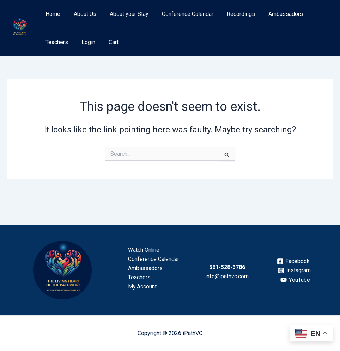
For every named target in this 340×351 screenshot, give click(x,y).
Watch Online (143, 249)
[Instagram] (294, 270)
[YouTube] (295, 279)
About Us (82, 14)
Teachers (314, 14)
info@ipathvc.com (227, 276)
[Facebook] (293, 261)
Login (51, 42)
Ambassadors (274, 14)
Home (51, 14)
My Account (141, 287)
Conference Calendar (180, 14)
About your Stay (123, 14)
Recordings (231, 14)
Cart (74, 42)
